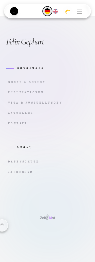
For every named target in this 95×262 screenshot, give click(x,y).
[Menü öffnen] (80, 11)
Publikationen (26, 92)
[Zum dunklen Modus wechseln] (68, 11)
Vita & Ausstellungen (35, 103)
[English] (55, 11)
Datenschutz (23, 161)
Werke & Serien (27, 82)
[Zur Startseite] (14, 11)
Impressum (20, 172)
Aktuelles (20, 113)
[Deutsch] (47, 11)
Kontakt (18, 123)
